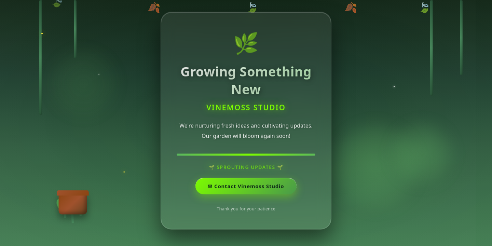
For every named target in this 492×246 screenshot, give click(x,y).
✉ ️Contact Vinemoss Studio (246, 186)
